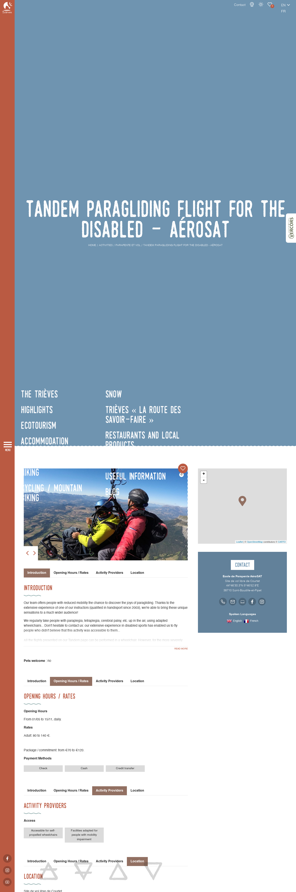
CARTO (282, 542)
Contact (225, 9)
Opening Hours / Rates (71, 573)
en (269, 9)
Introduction (36, 681)
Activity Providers (109, 573)
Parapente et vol (255, 8)
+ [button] (203, 474)
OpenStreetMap (255, 542)
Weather (246, 8)
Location (137, 573)
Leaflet (239, 542)
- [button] (203, 480)
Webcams (237, 8)
